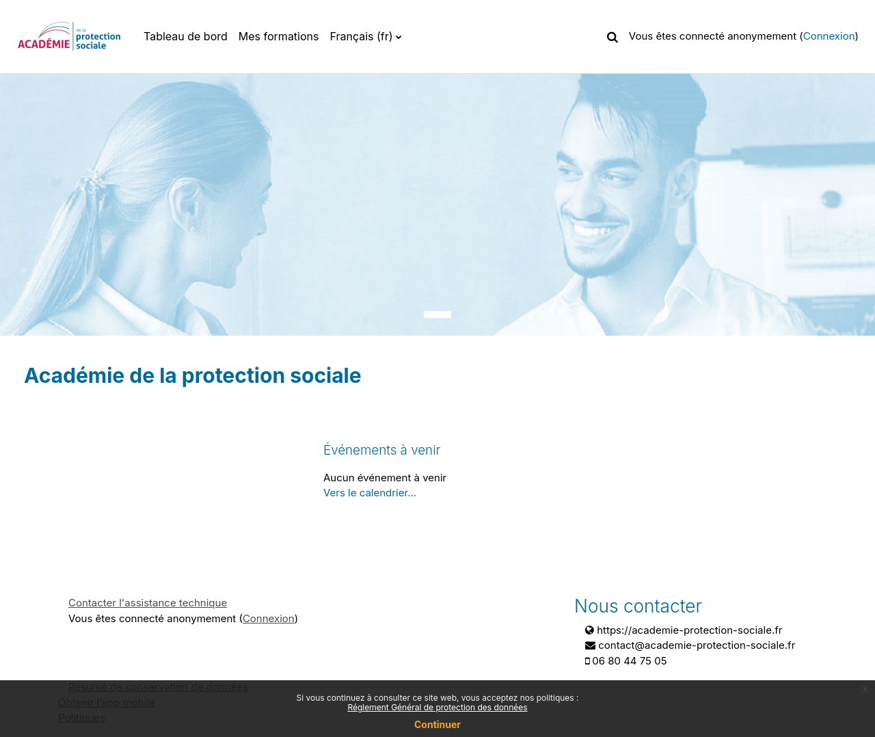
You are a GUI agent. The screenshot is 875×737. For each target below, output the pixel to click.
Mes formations (279, 36)
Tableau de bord (186, 36)
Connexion (829, 35)
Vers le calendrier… (369, 492)
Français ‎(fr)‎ (360, 36)
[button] (612, 36)
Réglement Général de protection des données (437, 707)
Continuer (437, 724)
